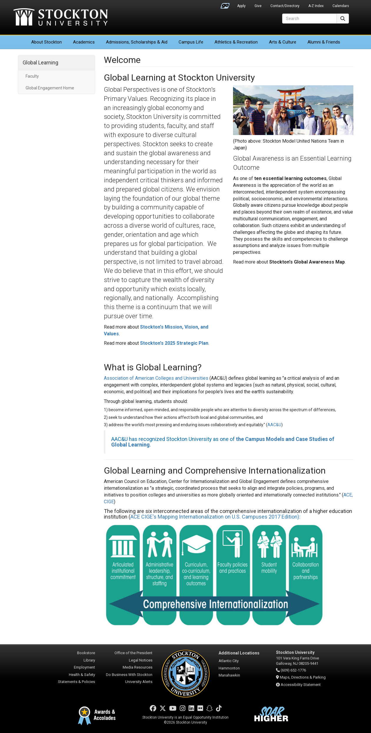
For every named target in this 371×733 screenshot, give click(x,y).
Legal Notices (140, 660)
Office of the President (133, 653)
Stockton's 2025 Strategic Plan (174, 343)
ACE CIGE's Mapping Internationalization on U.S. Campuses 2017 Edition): (215, 517)
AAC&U (274, 424)
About (46, 42)
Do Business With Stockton (129, 674)
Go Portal (225, 4)
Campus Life (191, 42)
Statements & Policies (76, 681)
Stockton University (61, 17)
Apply (241, 6)
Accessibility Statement (301, 684)
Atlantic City (229, 661)
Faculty (32, 76)
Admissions (136, 42)
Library (89, 660)
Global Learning (40, 62)
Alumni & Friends (323, 42)
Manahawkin (229, 675)
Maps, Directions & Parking (303, 677)
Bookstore (86, 653)
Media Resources (137, 667)
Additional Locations (239, 653)
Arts (282, 42)
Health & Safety (82, 674)
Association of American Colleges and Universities (156, 378)
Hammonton (229, 668)
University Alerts (138, 681)
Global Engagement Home (50, 88)
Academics (84, 42)
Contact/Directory (285, 6)
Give (258, 6)
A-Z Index (316, 6)
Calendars (340, 6)
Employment (84, 667)
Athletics (236, 42)
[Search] (309, 19)
